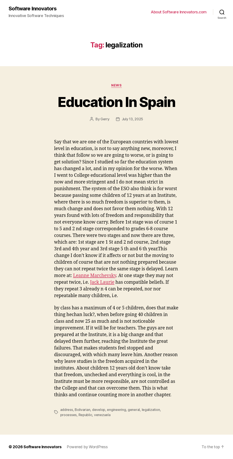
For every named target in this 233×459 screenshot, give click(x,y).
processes (68, 415)
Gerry (105, 119)
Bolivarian (82, 409)
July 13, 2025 (132, 119)
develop (98, 409)
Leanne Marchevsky (94, 276)
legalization (151, 409)
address (66, 409)
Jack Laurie (102, 282)
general (134, 409)
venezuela (102, 415)
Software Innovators (33, 8)
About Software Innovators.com (179, 12)
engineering (116, 409)
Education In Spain (116, 102)
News (116, 85)
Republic (85, 415)
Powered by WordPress (87, 447)
